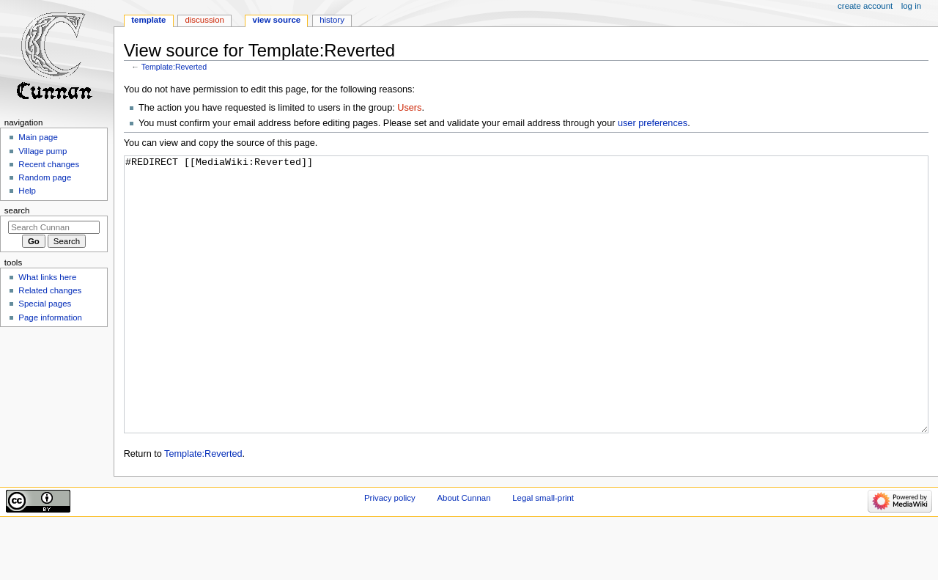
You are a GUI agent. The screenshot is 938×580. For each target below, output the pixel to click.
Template (148, 19)
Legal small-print (543, 552)
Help (27, 190)
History (332, 19)
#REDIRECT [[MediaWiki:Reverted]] (526, 322)
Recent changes (48, 164)
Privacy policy (390, 552)
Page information (50, 317)
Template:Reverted (174, 66)
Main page (38, 137)
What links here (47, 277)
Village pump (42, 151)
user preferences (652, 123)
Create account (865, 5)
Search (17, 210)
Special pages (44, 303)
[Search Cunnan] (54, 227)
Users (409, 108)
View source (277, 19)
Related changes (49, 290)
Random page (44, 177)
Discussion (204, 19)
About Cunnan (463, 552)
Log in (911, 5)
